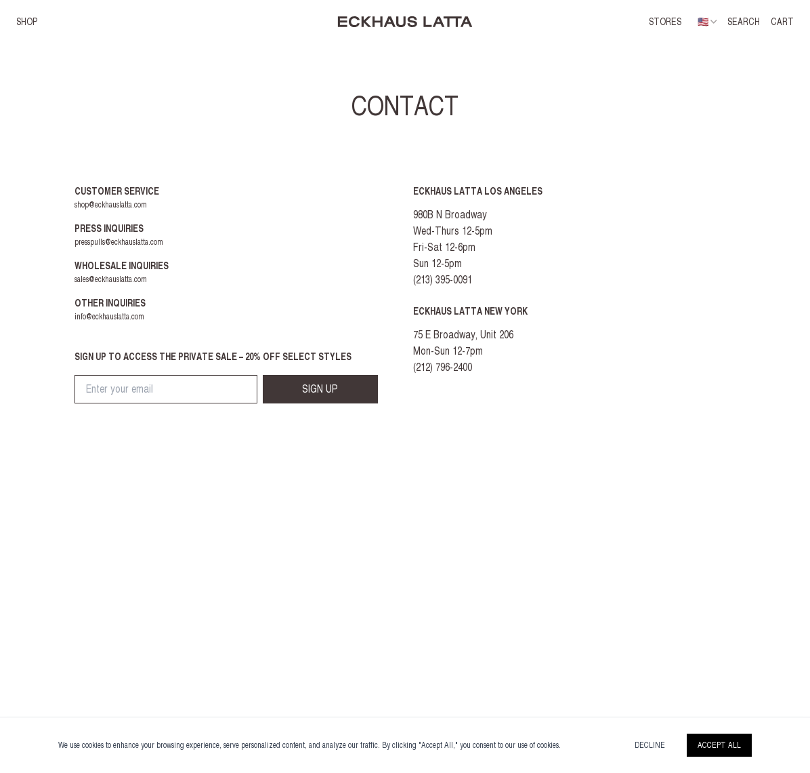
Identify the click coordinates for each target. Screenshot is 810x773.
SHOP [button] (26, 21)
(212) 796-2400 (442, 367)
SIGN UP (320, 388)
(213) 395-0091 (442, 279)
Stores (665, 21)
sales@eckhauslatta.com (110, 279)
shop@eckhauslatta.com (110, 205)
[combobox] (708, 22)
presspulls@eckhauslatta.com (118, 242)
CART (782, 21)
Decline (650, 745)
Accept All (719, 745)
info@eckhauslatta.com (109, 316)
